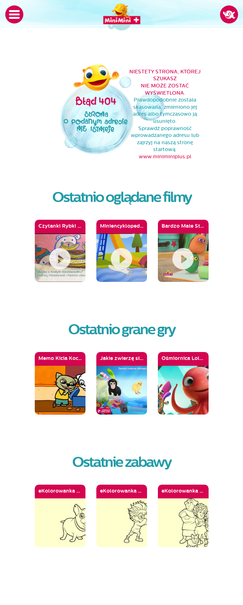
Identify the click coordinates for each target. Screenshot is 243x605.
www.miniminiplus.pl (165, 157)
